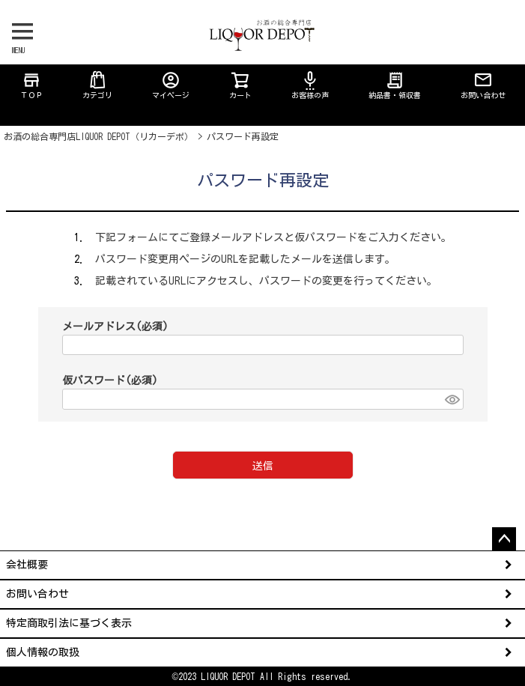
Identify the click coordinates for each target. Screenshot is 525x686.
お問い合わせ (483, 84)
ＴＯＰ (31, 84)
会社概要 (27, 564)
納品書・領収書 (394, 84)
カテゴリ (97, 84)
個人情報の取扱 (42, 652)
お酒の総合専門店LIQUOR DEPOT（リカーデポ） (98, 136)
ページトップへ (504, 539)
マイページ (170, 84)
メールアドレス (115, 326)
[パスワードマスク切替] (451, 399)
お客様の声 (310, 84)
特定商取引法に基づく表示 (69, 623)
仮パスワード (110, 380)
